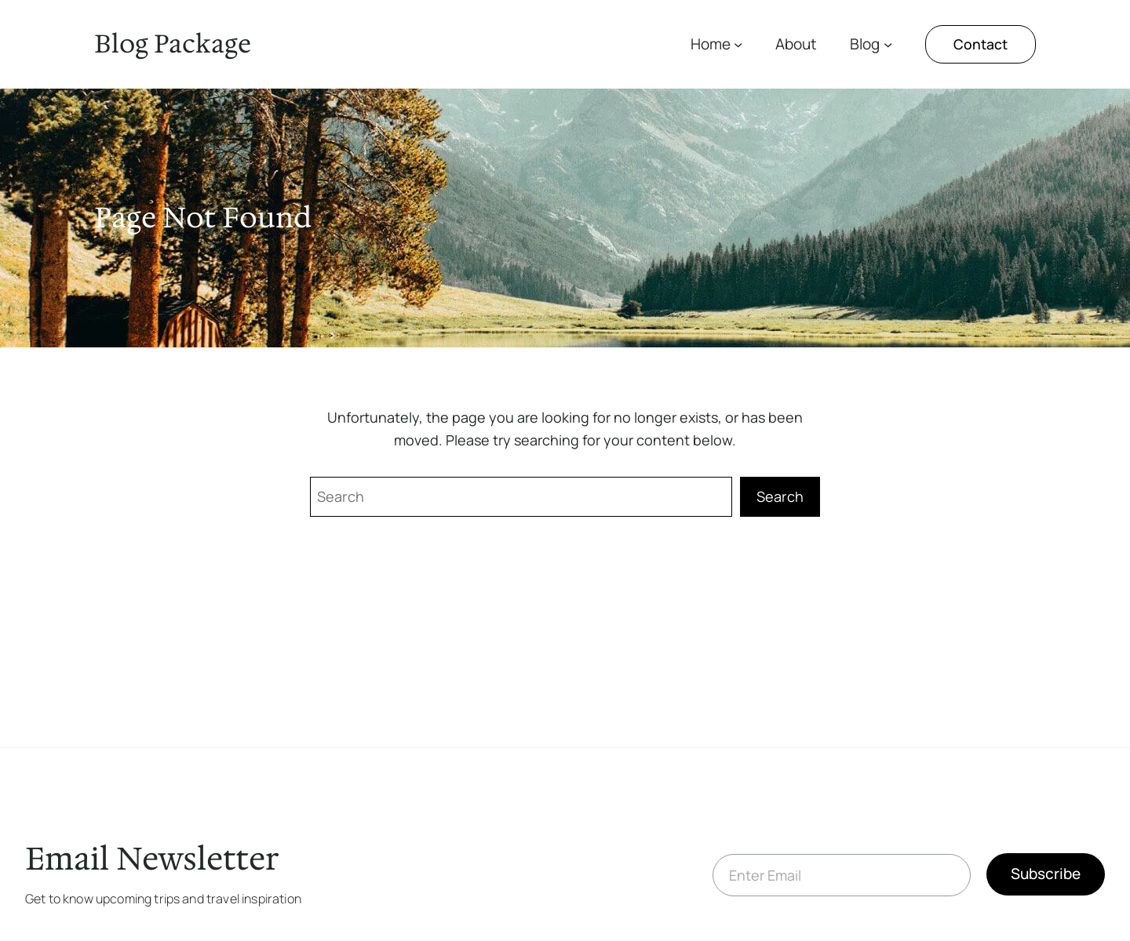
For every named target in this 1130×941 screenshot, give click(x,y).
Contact (980, 44)
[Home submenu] (738, 44)
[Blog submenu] (888, 44)
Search (780, 496)
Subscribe (1046, 873)
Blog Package (172, 43)
